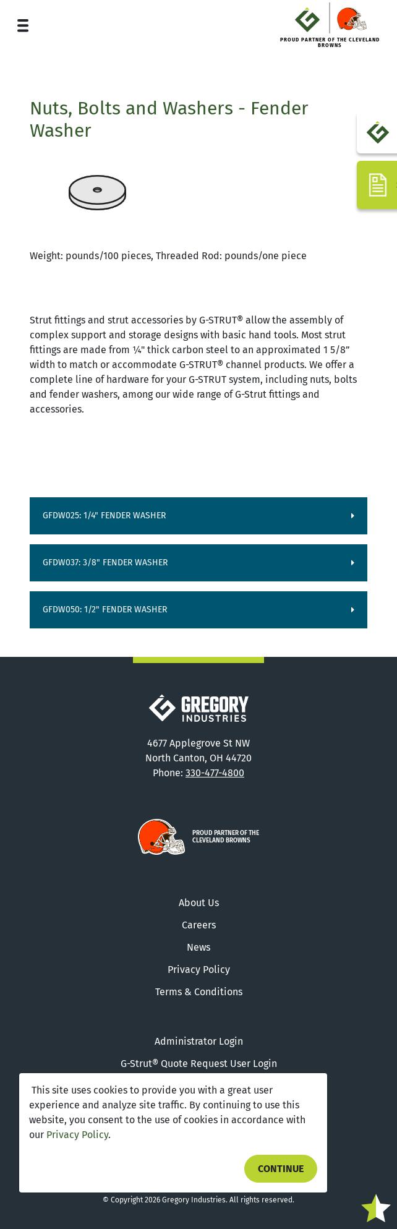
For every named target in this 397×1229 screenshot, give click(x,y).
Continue (281, 1169)
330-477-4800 (215, 773)
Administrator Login (199, 1041)
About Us (199, 903)
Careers (199, 925)
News (198, 947)
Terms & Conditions (198, 992)
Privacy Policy (77, 1135)
